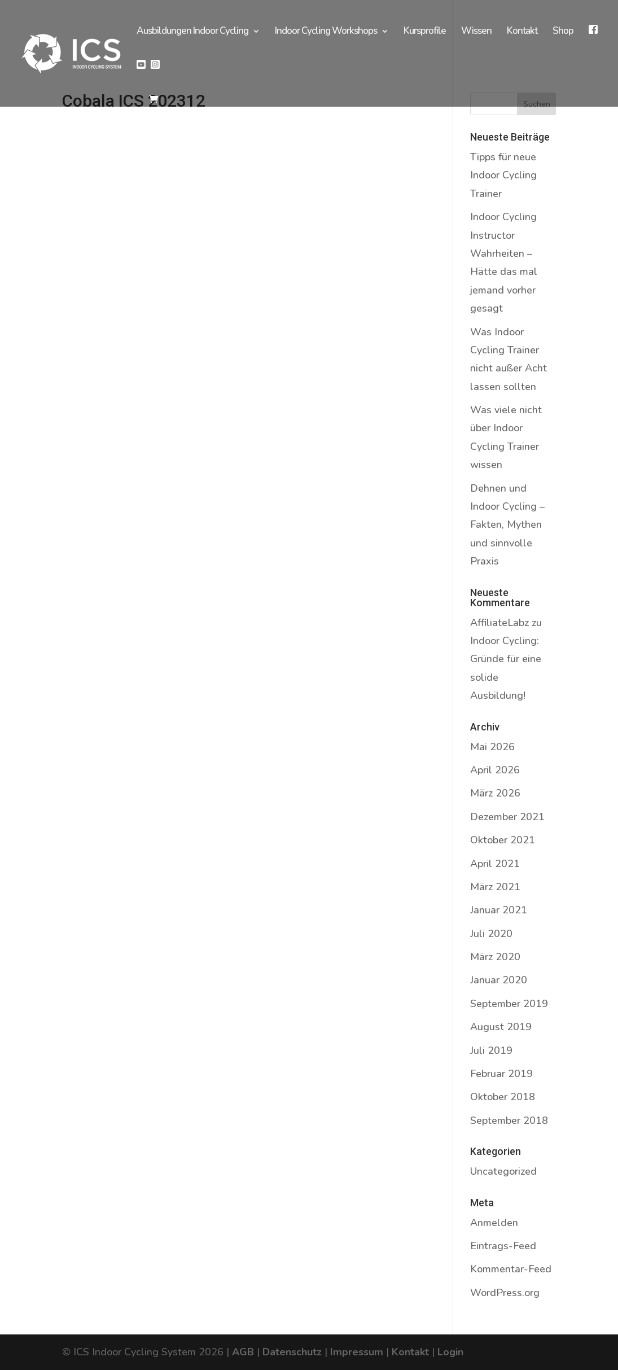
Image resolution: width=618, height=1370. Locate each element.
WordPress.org (505, 1292)
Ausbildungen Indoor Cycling (192, 32)
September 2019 (509, 1003)
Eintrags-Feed (503, 1246)
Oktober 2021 (502, 840)
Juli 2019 (491, 1050)
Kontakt (522, 32)
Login (450, 1352)
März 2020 (495, 957)
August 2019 (501, 1027)
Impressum (356, 1352)
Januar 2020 (498, 980)
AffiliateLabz (499, 622)
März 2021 (495, 887)
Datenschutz (292, 1352)
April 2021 (495, 863)
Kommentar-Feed (510, 1269)
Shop (563, 32)
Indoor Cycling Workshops (326, 32)
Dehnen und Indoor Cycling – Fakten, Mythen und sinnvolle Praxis (507, 525)
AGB (243, 1352)
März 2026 (495, 793)
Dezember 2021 (507, 817)
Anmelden (494, 1222)
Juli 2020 (491, 933)
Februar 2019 (501, 1073)
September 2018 (509, 1120)
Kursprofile (425, 32)
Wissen (476, 32)
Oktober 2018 (502, 1097)
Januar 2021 (498, 910)
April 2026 (495, 770)
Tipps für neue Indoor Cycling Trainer (503, 175)
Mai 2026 (492, 747)
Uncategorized (503, 1171)
